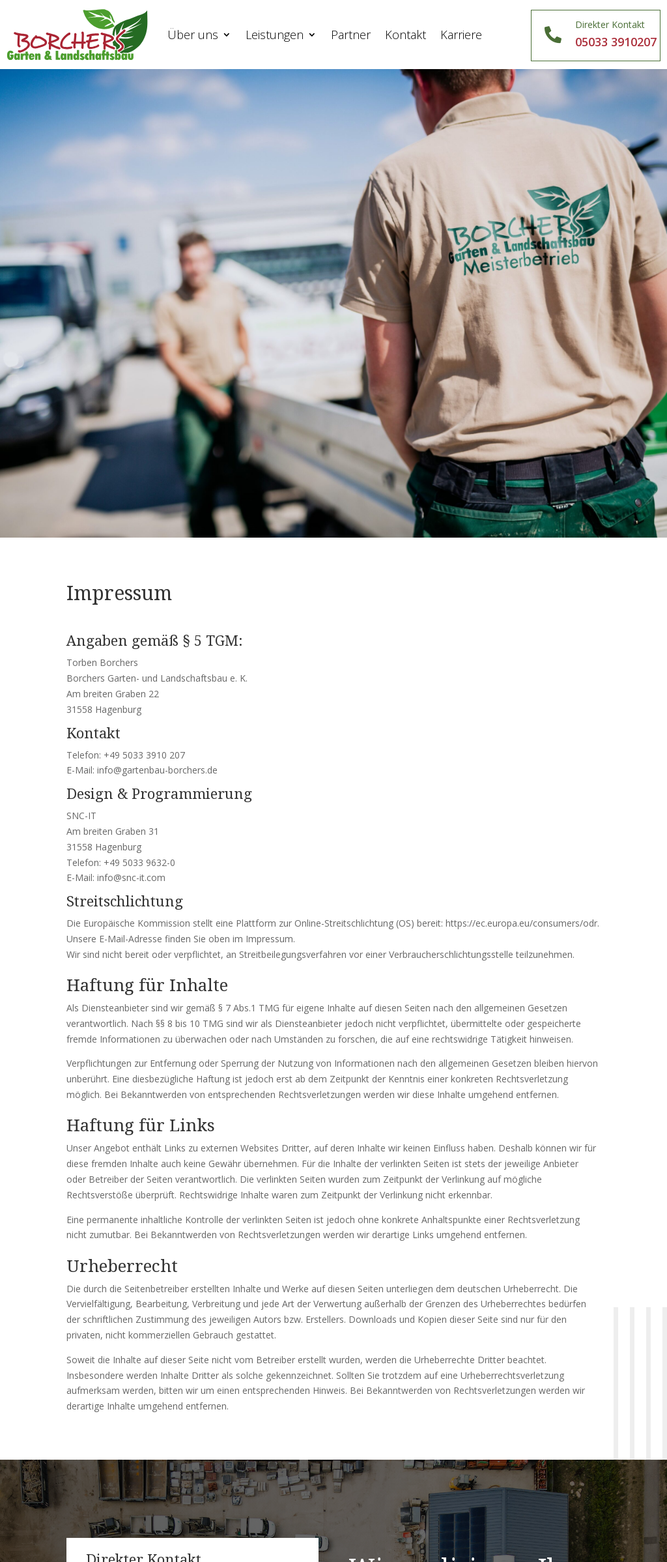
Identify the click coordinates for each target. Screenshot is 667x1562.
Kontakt (405, 34)
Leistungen (275, 34)
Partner (351, 34)
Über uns (192, 34)
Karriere (461, 34)
